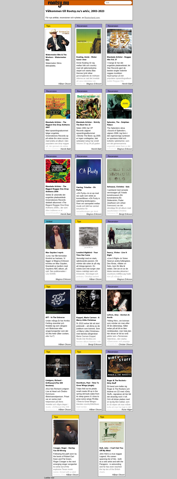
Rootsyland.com (92, 18)
